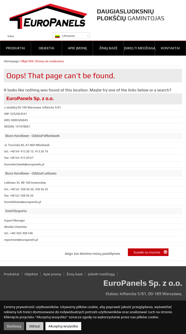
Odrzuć (34, 326)
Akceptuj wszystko (63, 326)
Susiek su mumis (150, 252)
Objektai (46, 48)
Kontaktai (170, 48)
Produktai (15, 48)
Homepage (11, 61)
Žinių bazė (108, 48)
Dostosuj (14, 326)
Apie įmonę (77, 48)
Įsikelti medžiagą (139, 48)
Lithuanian (65, 36)
